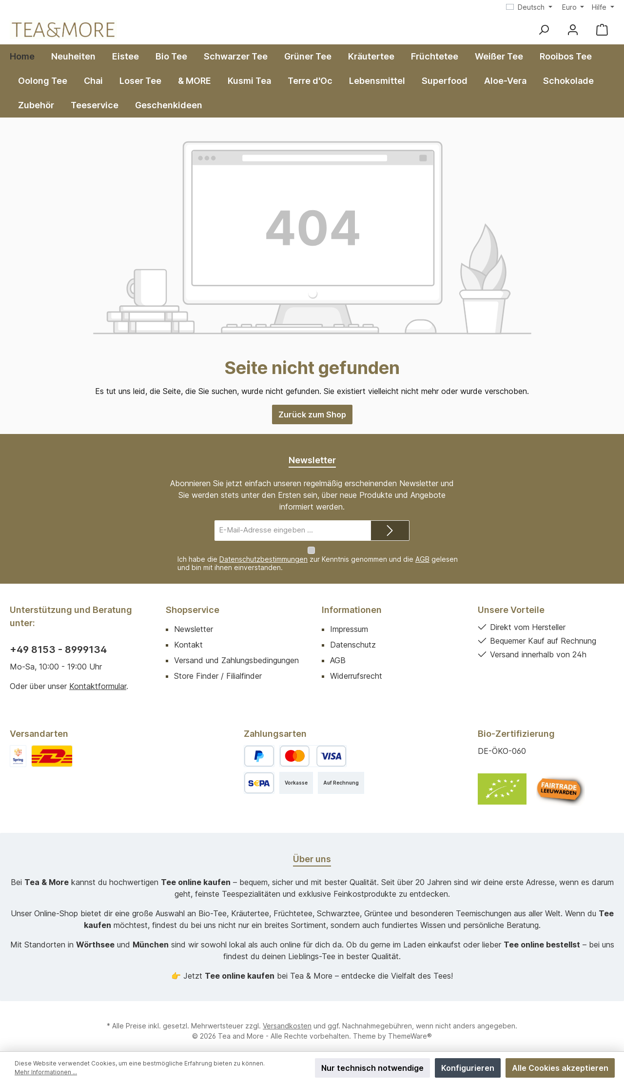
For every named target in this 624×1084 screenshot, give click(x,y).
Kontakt (188, 635)
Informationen (352, 600)
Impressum (349, 620)
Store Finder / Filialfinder (218, 666)
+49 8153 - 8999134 (58, 640)
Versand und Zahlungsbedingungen (236, 651)
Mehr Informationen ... (46, 1072)
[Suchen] (543, 29)
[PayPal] (259, 747)
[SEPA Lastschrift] (259, 774)
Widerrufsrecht (356, 666)
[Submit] (390, 530)
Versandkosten (287, 1016)
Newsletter (193, 620)
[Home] (26, 56)
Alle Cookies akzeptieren (560, 1068)
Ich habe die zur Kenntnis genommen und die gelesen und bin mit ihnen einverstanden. (317, 554)
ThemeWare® (410, 1027)
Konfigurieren (467, 1068)
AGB (422, 550)
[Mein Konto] (573, 29)
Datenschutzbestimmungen (263, 550)
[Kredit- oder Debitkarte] (313, 747)
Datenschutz (353, 635)
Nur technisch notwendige (372, 1068)
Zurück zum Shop (312, 414)
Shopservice (192, 600)
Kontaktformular (97, 677)
